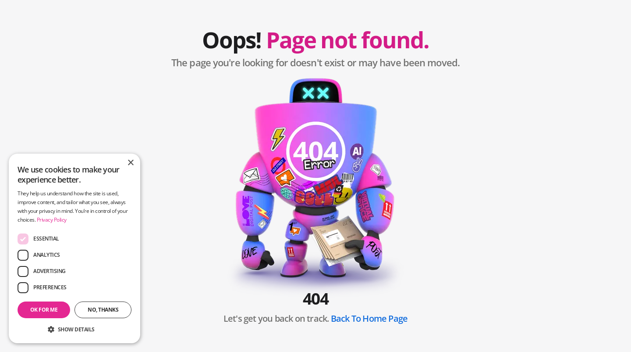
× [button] (130, 163)
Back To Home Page (369, 318)
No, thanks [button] (103, 309)
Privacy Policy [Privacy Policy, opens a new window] (52, 219)
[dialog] (74, 248)
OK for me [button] (44, 309)
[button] (74, 329)
